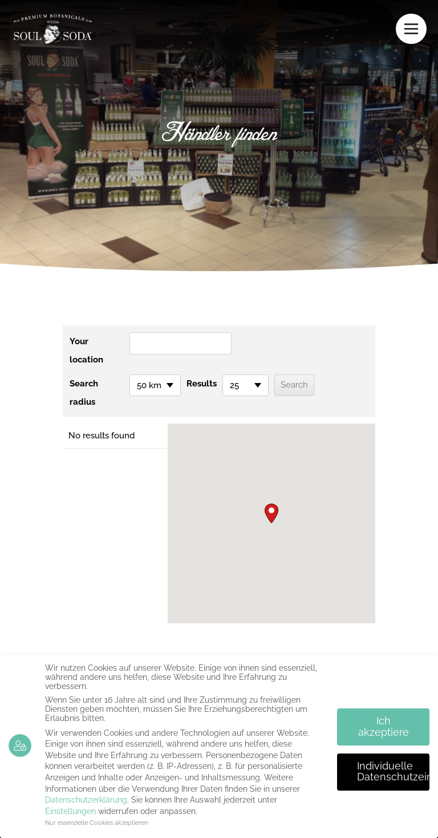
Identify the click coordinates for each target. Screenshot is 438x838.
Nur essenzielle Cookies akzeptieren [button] (96, 822)
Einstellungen (70, 811)
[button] (271, 513)
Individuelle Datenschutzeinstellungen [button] (393, 771)
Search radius (84, 392)
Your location (86, 350)
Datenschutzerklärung (86, 799)
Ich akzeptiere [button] (383, 726)
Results (201, 383)
